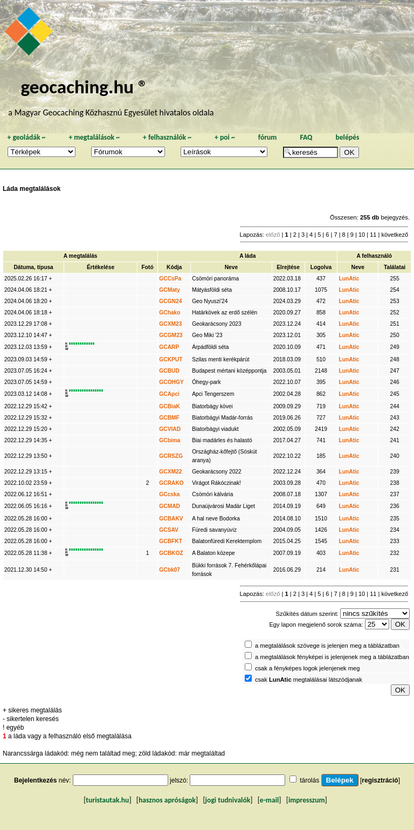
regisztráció (380, 780)
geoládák (26, 137)
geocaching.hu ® (84, 86)
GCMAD (169, 506)
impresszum (306, 800)
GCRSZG (171, 456)
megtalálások (94, 137)
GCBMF (169, 418)
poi (225, 137)
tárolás (309, 780)
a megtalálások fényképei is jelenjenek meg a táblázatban (332, 657)
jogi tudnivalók (228, 800)
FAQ (306, 137)
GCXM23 (170, 324)
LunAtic (349, 279)
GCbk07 (169, 570)
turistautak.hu (107, 800)
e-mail (269, 800)
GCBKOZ (171, 553)
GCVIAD (170, 429)
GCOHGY (171, 382)
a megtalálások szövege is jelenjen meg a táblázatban (327, 645)
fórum (267, 137)
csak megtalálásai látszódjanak (308, 679)
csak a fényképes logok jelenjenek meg (307, 668)
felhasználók (167, 137)
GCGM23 (170, 335)
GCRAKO (171, 483)
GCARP (169, 347)
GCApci (169, 394)
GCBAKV (171, 519)
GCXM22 (170, 472)
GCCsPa (170, 279)
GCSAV (168, 530)
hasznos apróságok (167, 800)
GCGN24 (170, 301)
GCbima (169, 440)
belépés (347, 137)
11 (373, 234)
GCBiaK (169, 406)
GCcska (169, 494)
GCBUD (169, 371)
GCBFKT (170, 541)
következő (394, 234)
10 (362, 234)
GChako (169, 312)
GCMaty (169, 290)
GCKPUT (170, 359)
